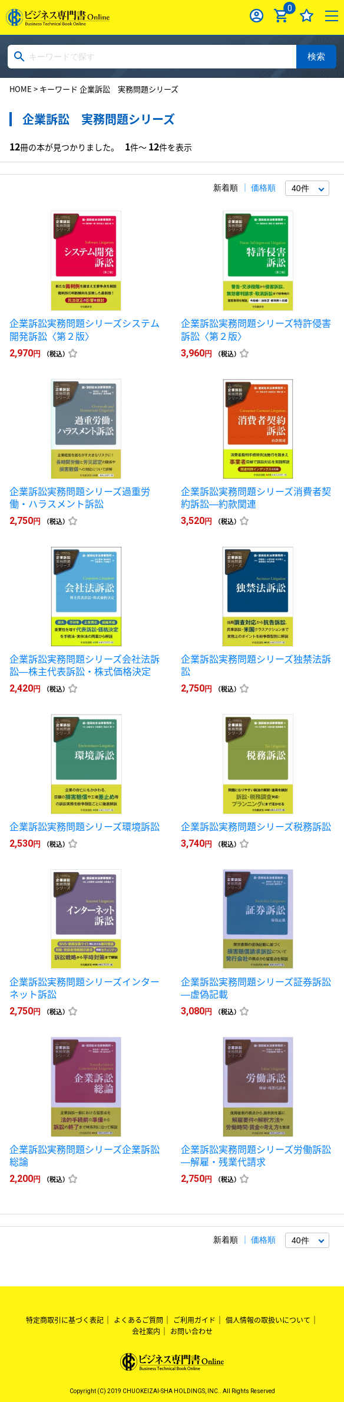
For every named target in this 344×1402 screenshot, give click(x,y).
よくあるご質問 (138, 1320)
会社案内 (146, 1331)
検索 (316, 56)
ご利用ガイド (194, 1320)
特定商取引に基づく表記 (65, 1320)
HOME (20, 88)
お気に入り (306, 15)
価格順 (263, 187)
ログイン (256, 15)
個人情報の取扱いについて (268, 1320)
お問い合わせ (191, 1331)
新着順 (225, 187)
